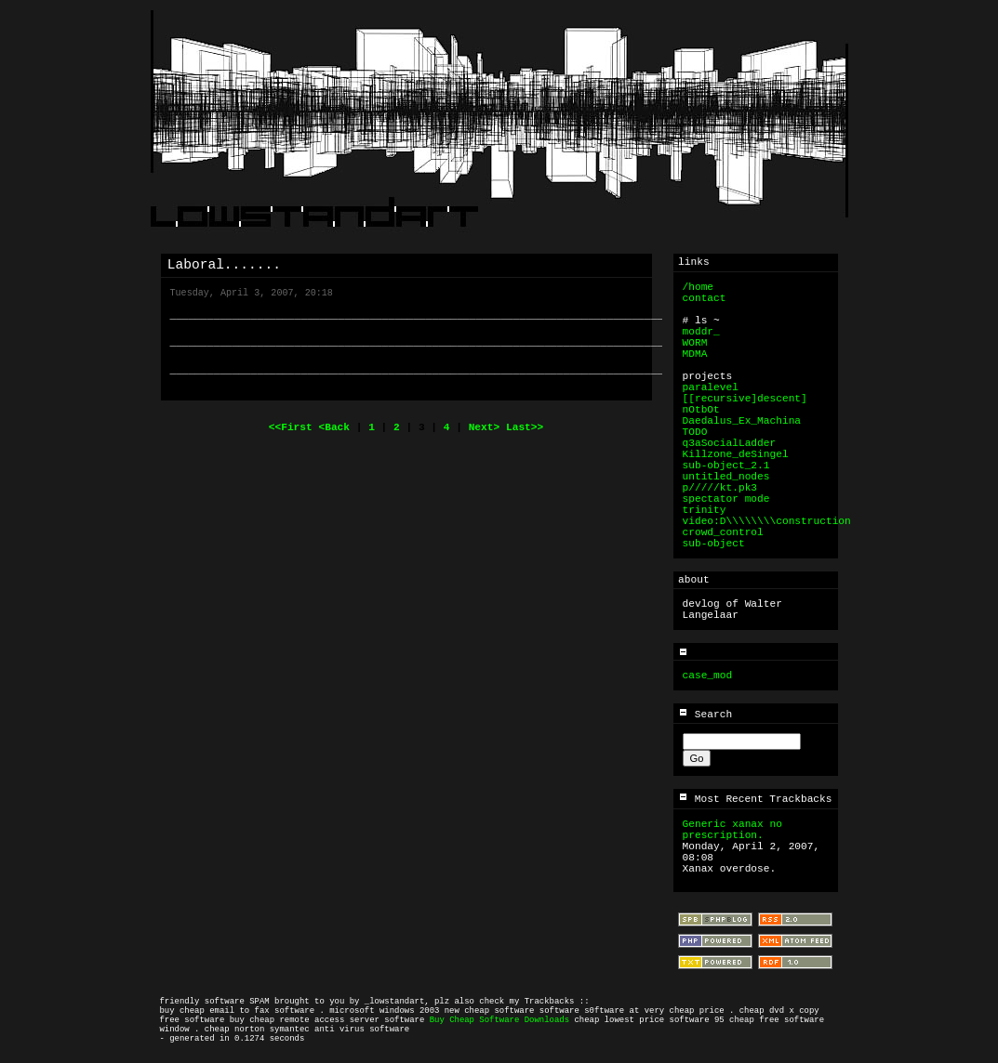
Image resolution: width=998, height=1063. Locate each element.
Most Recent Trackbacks (755, 799)
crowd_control (723, 532)
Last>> (524, 427)
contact (704, 298)
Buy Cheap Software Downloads (499, 1020)
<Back (336, 427)
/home (698, 287)
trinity (704, 510)
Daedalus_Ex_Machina (742, 421)
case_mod (708, 675)
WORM (695, 342)
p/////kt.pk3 (720, 487)
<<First (294, 427)
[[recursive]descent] (745, 398)
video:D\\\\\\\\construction (767, 521)
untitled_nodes (726, 476)
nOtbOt (701, 409)
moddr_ (701, 331)
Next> (487, 427)
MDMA (695, 354)
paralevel (711, 387)
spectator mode (726, 499)
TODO (695, 432)
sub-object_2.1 (726, 465)
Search (705, 714)
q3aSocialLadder (730, 443)
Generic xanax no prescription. (732, 830)
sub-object (714, 543)
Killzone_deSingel (736, 454)
